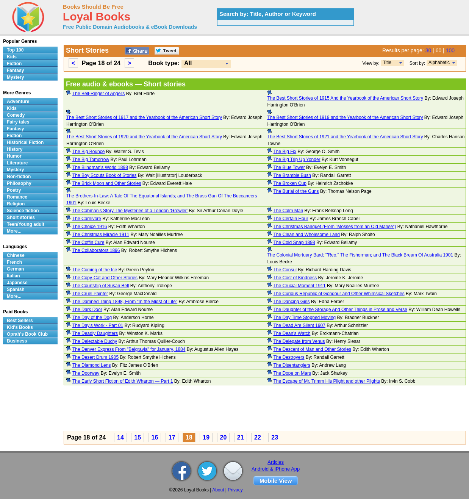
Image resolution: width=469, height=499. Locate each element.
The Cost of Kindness (295, 277)
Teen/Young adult (25, 224)
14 (120, 437)
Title (387, 62)
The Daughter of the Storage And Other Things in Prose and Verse (340, 309)
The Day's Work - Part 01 (97, 325)
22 (257, 437)
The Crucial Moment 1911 (300, 285)
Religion (16, 203)
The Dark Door (87, 309)
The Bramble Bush (292, 175)
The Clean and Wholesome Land (307, 234)
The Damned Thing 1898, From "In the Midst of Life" (124, 301)
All (188, 63)
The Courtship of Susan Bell (100, 285)
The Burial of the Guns (296, 191)
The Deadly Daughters (95, 333)
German (15, 269)
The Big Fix (285, 151)
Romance (17, 197)
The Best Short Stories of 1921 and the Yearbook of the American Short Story (345, 136)
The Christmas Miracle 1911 (100, 234)
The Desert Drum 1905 (95, 357)
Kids (12, 56)
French (14, 262)
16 (155, 437)
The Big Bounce (88, 151)
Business (17, 341)
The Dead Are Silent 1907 (299, 325)
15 (137, 437)
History (14, 149)
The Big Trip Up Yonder (297, 159)
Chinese (16, 255)
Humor (14, 156)
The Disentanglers (292, 365)
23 (274, 437)
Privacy (235, 490)
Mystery (15, 77)
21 (240, 437)
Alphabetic (439, 62)
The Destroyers (289, 357)
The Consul (285, 269)
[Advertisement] (265, 409)
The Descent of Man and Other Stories (312, 349)
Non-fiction (19, 176)
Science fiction (23, 210)
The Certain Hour (291, 218)
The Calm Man (288, 210)
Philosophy (19, 183)
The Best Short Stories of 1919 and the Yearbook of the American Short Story (345, 117)
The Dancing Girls (292, 301)
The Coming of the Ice (94, 269)
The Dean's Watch (292, 333)
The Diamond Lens (91, 365)
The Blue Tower (289, 167)
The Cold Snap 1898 (294, 242)
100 (450, 50)
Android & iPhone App (276, 469)
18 (189, 437)
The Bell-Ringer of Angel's (98, 93)
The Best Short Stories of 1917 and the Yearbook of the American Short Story (144, 117)
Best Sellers (20, 320)
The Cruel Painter (90, 293)
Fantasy (15, 70)
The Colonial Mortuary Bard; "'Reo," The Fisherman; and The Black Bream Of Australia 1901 (360, 255)
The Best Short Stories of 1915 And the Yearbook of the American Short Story (345, 98)
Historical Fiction (25, 142)
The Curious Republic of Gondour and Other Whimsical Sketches (339, 293)
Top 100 (15, 50)
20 (223, 437)
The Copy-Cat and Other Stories (105, 277)
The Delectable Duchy (94, 341)
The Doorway (85, 373)
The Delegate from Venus (299, 341)
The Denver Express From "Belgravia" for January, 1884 (128, 349)
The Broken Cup (290, 183)
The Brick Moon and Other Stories (106, 183)
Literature (17, 163)
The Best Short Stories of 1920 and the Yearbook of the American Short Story (144, 136)
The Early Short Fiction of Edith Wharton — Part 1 (122, 381)
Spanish (16, 289)
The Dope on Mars (292, 373)
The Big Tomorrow (90, 159)
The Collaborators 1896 (96, 250)
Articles (275, 462)
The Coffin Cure (88, 242)
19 (206, 437)
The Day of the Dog (92, 317)
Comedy (16, 115)
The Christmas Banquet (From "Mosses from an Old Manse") (335, 226)
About (218, 490)
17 (172, 437)
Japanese (17, 282)
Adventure (18, 101)
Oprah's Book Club (27, 334)
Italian (13, 275)
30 (428, 50)
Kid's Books (20, 327)
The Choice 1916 (89, 226)
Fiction (14, 63)
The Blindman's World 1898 (100, 167)
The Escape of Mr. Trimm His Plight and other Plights (327, 381)
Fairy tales (18, 122)
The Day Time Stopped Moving (305, 317)
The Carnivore (86, 218)
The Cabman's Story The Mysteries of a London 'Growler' (130, 210)
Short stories (21, 217)
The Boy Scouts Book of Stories (104, 175)
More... (14, 231)
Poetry (14, 190)
